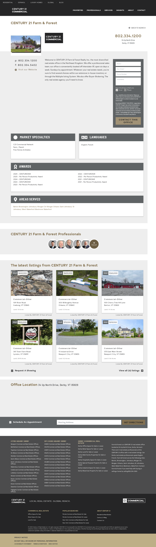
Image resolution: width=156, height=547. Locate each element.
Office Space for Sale (34, 514)
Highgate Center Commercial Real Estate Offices (24, 491)
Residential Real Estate (104, 514)
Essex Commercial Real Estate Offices (23, 484)
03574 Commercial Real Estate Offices (57, 474)
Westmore (39, 209)
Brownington (24, 207)
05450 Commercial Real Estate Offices (57, 477)
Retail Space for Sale (34, 517)
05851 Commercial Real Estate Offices (57, 483)
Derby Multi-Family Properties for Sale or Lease (92, 456)
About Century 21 (103, 511)
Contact (141, 10)
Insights (120, 10)
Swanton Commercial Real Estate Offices (25, 487)
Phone (129, 90)
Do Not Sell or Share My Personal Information (35, 541)
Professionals (94, 10)
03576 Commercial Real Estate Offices (57, 456)
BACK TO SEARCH (137, 28)
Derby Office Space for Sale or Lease (90, 446)
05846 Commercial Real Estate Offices (57, 480)
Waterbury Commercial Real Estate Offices (25, 467)
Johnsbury (33, 207)
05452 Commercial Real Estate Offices (57, 468)
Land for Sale (32, 520)
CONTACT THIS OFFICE (128, 121)
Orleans (56, 207)
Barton (16, 207)
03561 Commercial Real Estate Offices (57, 459)
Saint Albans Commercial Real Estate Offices (26, 459)
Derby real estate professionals (122, 455)
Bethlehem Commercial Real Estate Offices (25, 447)
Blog (61, 2)
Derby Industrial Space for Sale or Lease (91, 468)
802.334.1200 (128, 35)
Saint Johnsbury (66, 207)
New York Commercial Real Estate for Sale (75, 520)
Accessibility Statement (23, 544)
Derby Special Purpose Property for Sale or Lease (92, 464)
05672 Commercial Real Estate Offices (57, 465)
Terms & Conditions (40, 544)
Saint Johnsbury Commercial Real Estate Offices (24, 463)
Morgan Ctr (42, 207)
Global (51, 2)
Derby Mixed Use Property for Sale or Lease (93, 471)
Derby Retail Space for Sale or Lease (90, 449)
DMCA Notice (53, 544)
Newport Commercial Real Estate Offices (24, 444)
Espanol (21, 2)
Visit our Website (26, 70)
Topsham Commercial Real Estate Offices (25, 450)
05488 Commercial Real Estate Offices (57, 462)
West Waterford (28, 209)
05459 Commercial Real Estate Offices (57, 471)
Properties (78, 10)
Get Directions (133, 422)
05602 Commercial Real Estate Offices (57, 486)
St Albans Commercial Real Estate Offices (25, 453)
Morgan (50, 207)
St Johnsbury (139, 463)
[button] (24, 371)
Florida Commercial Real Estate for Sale (74, 514)
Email (120, 90)
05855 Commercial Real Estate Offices (57, 444)
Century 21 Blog (102, 517)
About (131, 10)
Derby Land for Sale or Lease (88, 452)
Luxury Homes (36, 2)
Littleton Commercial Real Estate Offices (25, 473)
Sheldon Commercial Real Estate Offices (24, 456)
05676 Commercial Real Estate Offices (57, 453)
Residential (8, 2)
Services (108, 10)
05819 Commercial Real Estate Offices (57, 450)
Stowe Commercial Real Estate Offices (24, 476)
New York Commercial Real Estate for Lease (76, 523)
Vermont (139, 447)
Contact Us (100, 520)
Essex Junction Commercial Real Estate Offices (24, 480)
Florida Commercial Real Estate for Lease (75, 517)
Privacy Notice (21, 537)
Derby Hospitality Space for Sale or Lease (92, 460)
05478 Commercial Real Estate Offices (57, 447)
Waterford (47, 209)
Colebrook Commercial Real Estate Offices (25, 470)
